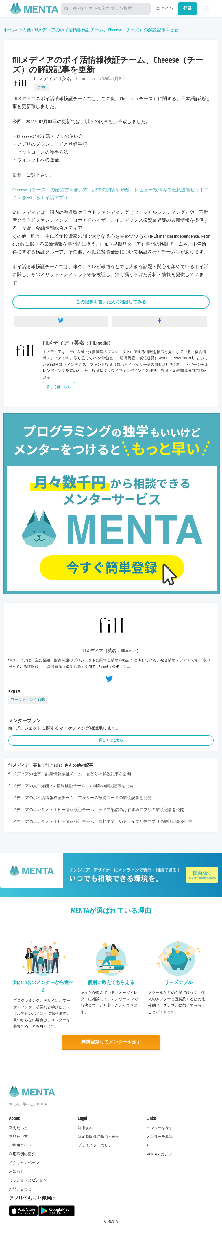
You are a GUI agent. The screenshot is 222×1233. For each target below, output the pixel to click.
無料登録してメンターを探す (111, 1042)
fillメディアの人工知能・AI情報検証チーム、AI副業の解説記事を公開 (71, 786)
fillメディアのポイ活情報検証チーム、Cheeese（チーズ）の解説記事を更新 (106, 30)
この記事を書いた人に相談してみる (111, 302)
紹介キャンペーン (24, 1162)
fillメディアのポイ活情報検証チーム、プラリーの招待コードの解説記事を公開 (80, 798)
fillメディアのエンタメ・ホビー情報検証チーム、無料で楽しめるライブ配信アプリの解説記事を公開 (100, 821)
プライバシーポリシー (97, 1145)
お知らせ (16, 1171)
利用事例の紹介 (22, 1154)
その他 (24, 30)
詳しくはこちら (59, 387)
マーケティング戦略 (28, 699)
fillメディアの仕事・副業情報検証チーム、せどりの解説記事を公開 (69, 774)
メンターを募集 (159, 1136)
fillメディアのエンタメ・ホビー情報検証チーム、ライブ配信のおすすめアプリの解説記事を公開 (96, 809)
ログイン (164, 8)
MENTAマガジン (159, 1154)
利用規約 (85, 1128)
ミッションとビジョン (28, 1180)
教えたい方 (18, 1128)
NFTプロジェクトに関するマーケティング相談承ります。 (64, 728)
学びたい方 (18, 1136)
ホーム (9, 30)
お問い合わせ (20, 1189)
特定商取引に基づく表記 (99, 1136)
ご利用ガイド (20, 1145)
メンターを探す (159, 1128)
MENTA (112, 1221)
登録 (187, 8)
